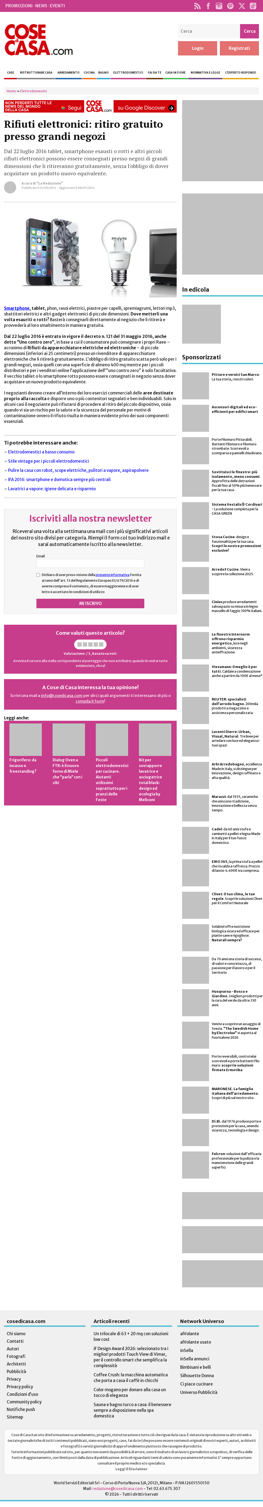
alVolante (189, 1333)
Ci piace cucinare (196, 1384)
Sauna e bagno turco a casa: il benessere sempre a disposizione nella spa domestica (132, 1410)
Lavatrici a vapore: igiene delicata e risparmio (52, 488)
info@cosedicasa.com (62, 695)
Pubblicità (16, 1371)
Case (10, 72)
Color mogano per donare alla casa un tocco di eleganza (130, 1392)
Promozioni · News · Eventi (35, 6)
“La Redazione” (49, 183)
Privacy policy (20, 1386)
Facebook (208, 6)
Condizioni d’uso (22, 1394)
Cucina (89, 72)
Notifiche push (21, 1409)
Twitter (242, 6)
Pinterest (230, 6)
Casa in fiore (175, 72)
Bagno (103, 72)
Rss (197, 6)
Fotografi (16, 1356)
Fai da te (154, 72)
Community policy (24, 1401)
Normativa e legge (205, 72)
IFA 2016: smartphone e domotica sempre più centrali (59, 479)
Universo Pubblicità (198, 1392)
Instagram (219, 6)
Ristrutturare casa (36, 72)
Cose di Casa (38, 40)
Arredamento (68, 72)
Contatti (15, 1341)
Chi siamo (16, 1333)
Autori (13, 1348)
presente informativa (112, 574)
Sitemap (15, 1417)
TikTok (253, 6)
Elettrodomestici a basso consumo (41, 452)
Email (40, 556)
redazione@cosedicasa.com (118, 1488)
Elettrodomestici (128, 72)
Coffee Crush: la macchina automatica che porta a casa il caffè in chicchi (131, 1377)
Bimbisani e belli (195, 1367)
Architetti (16, 1364)
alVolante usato (195, 1342)
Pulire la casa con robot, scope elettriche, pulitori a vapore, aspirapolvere (78, 470)
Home (11, 91)
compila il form (90, 701)
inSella (186, 1350)
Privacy (14, 1379)
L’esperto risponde (240, 72)
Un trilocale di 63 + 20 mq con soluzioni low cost (131, 1336)
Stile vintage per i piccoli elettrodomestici (48, 461)
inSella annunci (194, 1358)
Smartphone (16, 308)
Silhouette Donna (197, 1375)
